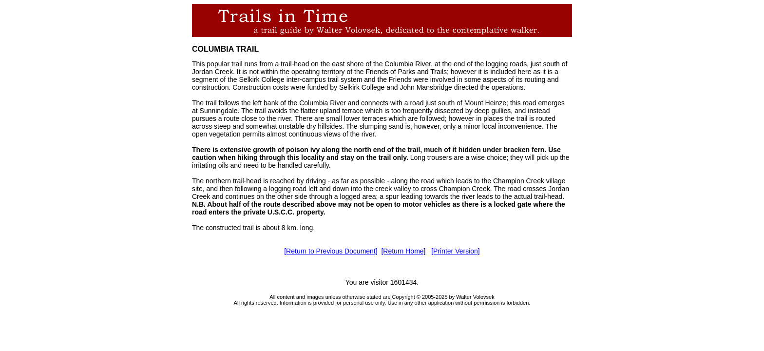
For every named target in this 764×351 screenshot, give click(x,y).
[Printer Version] (455, 251)
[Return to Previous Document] (330, 251)
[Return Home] (403, 251)
